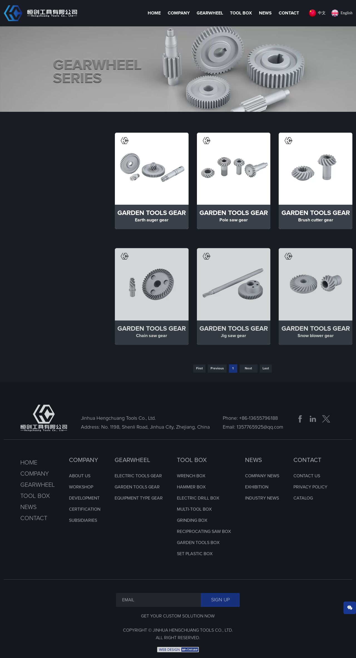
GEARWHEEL (132, 470)
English (346, 13)
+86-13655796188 (258, 427)
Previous (217, 378)
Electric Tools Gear (38, 190)
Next (248, 378)
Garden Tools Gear (38, 220)
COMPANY (83, 470)
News (265, 13)
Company (179, 13)
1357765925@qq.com (260, 436)
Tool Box (241, 13)
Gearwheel (210, 13)
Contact (289, 13)
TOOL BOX (192, 470)
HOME (154, 13)
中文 (322, 13)
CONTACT (307, 470)
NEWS (253, 470)
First (199, 378)
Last (266, 378)
